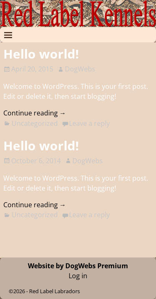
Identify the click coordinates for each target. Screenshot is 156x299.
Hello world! (41, 53)
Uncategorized (35, 123)
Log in (78, 275)
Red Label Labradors (54, 291)
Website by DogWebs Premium (78, 265)
